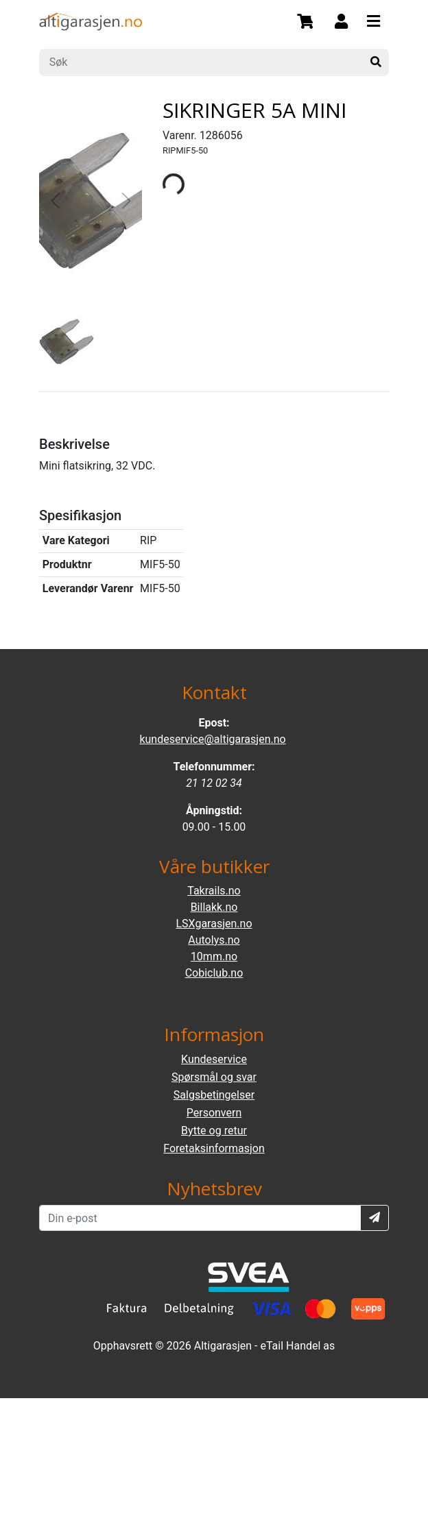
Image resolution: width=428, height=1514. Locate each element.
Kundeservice (214, 1059)
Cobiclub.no (214, 972)
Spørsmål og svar (214, 1077)
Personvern (214, 1112)
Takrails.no (214, 890)
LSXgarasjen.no (214, 923)
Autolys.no (213, 940)
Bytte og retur (214, 1130)
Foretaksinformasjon (213, 1148)
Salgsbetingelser (214, 1094)
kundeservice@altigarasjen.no (212, 739)
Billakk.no (214, 907)
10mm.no (214, 956)
